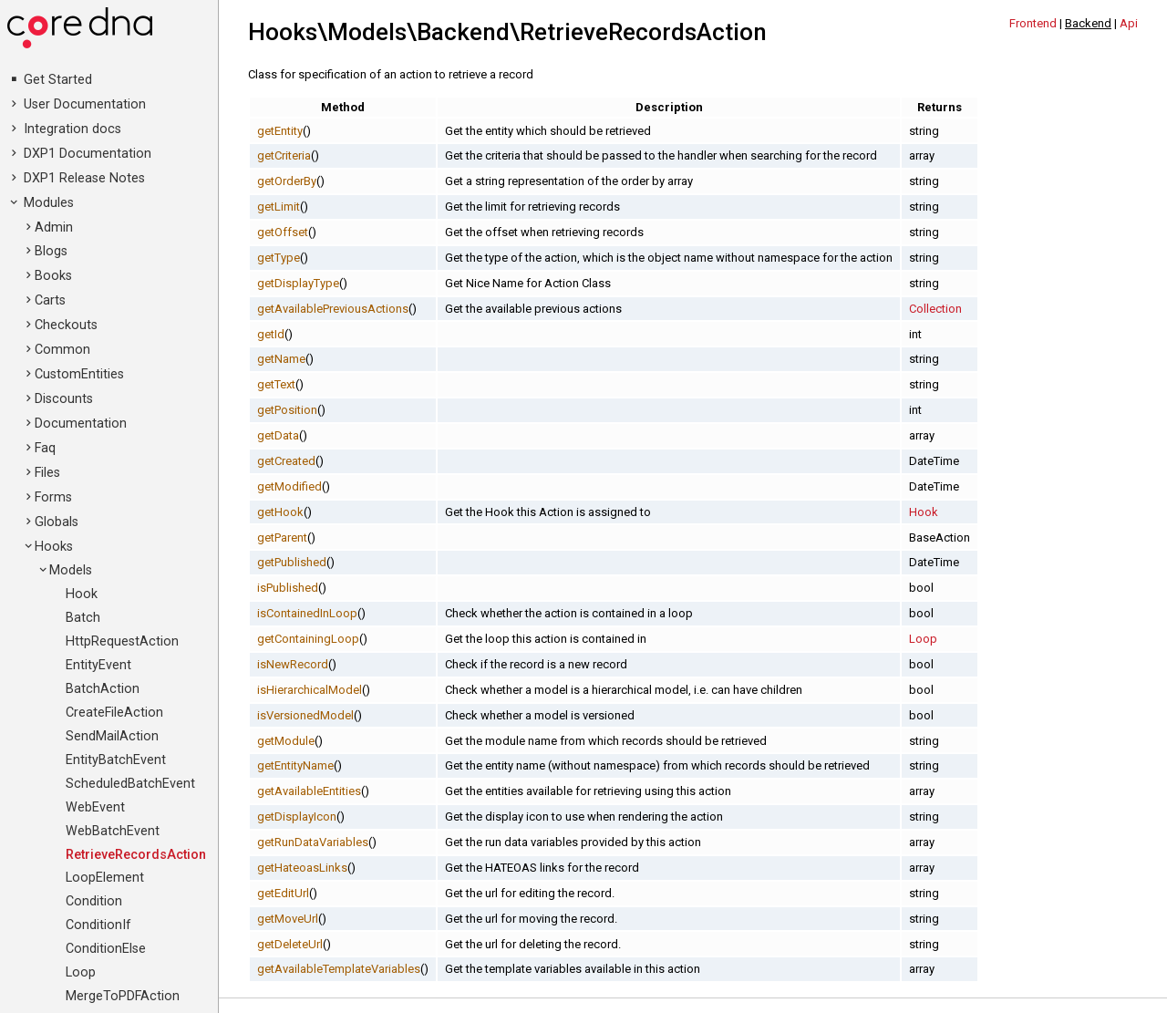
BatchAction (102, 689)
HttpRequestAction (122, 641)
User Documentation (85, 104)
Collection (935, 308)
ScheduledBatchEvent (130, 783)
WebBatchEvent (113, 831)
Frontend (1033, 23)
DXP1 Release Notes (84, 178)
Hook (82, 594)
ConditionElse (106, 948)
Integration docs (72, 129)
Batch (83, 617)
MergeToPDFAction (123, 996)
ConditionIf (98, 925)
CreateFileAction (114, 712)
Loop (81, 972)
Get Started (58, 80)
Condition (94, 901)
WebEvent (95, 807)
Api (1129, 23)
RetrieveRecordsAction (136, 855)
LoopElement (105, 877)
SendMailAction (112, 736)
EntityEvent (98, 665)
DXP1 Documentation (87, 153)
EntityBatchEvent (116, 760)
